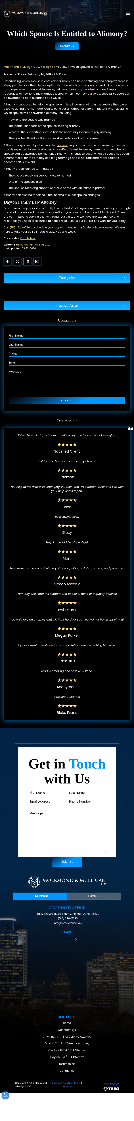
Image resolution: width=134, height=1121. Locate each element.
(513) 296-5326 (68, 918)
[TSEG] (103, 1086)
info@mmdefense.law (67, 923)
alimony (62, 145)
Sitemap (67, 1086)
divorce (95, 94)
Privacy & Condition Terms (66, 1083)
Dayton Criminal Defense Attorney (67, 1043)
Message (16, 371)
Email (14, 362)
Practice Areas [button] (66, 305)
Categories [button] (66, 277)
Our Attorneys (67, 1030)
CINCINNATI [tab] (40, 896)
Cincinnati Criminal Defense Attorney (67, 1036)
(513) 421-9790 (20, 227)
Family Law (28, 238)
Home (67, 1023)
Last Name (17, 344)
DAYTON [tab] (93, 896)
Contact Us (67, 46)
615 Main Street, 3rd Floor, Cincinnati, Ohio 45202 (67, 914)
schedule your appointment (53, 227)
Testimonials (67, 1064)
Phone (13, 353)
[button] (58, 939)
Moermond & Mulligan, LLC (34, 244)
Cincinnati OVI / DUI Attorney (67, 1050)
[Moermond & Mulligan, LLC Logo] (67, 882)
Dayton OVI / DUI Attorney (67, 1057)
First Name (17, 335)
